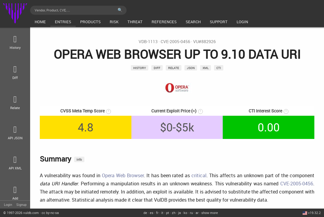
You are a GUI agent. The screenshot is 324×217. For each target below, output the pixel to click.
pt (167, 212)
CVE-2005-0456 (175, 41)
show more (209, 212)
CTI (218, 68)
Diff (157, 68)
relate (173, 68)
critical (198, 175)
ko (185, 212)
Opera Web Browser (123, 175)
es (151, 212)
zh (173, 212)
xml (206, 68)
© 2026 (21, 212)
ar (197, 212)
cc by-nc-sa (50, 212)
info (79, 159)
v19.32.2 (314, 212)
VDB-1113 (148, 41)
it (162, 212)
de (145, 212)
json (191, 68)
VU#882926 (204, 41)
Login (8, 204)
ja (179, 212)
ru (191, 212)
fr (157, 212)
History (139, 68)
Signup (21, 204)
